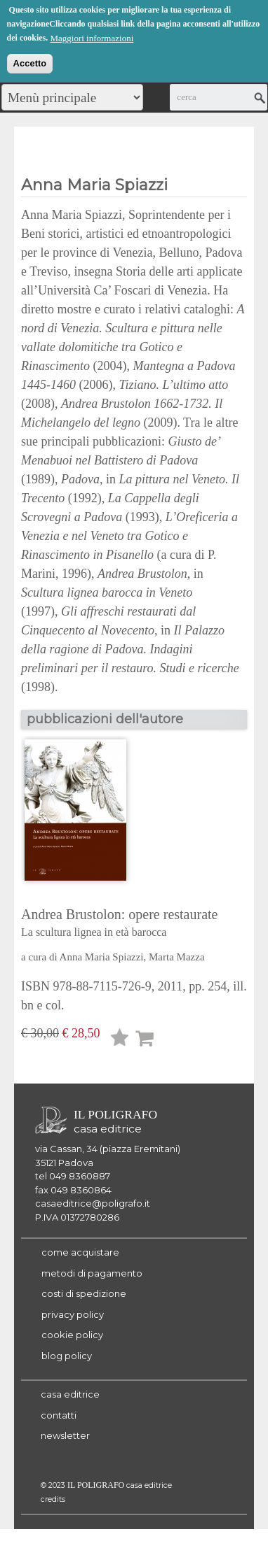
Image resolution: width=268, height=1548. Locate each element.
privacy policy (72, 1314)
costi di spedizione (83, 1293)
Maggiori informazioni (91, 36)
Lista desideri (119, 1040)
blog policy (66, 1355)
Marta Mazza (177, 957)
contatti (58, 1415)
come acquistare (80, 1252)
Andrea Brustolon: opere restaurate (134, 924)
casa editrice (70, 1394)
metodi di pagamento (91, 1273)
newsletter (65, 1435)
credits (53, 1499)
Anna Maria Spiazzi (102, 957)
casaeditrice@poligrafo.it (92, 1203)
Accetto (30, 61)
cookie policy (72, 1334)
